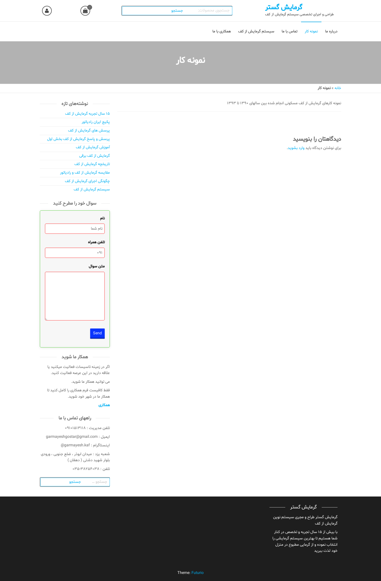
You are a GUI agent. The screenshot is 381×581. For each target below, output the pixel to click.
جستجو (177, 10)
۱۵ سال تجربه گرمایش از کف (87, 113)
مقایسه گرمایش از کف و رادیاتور (85, 172)
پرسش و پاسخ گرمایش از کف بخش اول (78, 139)
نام (102, 218)
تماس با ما (289, 31)
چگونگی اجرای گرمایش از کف (87, 181)
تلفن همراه (96, 242)
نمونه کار (311, 31)
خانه (338, 88)
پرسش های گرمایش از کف (89, 130)
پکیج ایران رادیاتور (96, 122)
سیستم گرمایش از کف (256, 31)
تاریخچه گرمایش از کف (92, 164)
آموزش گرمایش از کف (93, 147)
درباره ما (331, 31)
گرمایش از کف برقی (94, 156)
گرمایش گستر (283, 7)
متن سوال (97, 266)
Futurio (197, 573)
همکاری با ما (221, 31)
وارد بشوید (296, 148)
